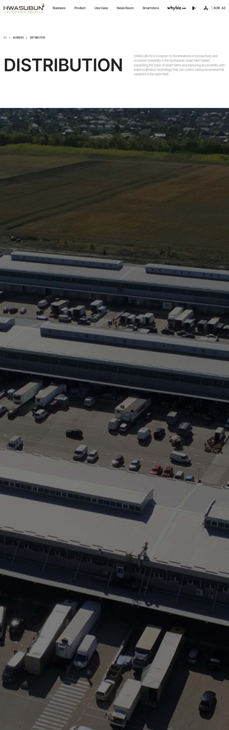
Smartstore (151, 8)
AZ (223, 8)
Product (80, 8)
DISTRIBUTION (37, 37)
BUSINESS (18, 37)
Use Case (101, 8)
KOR (217, 8)
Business (59, 8)
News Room (125, 8)
